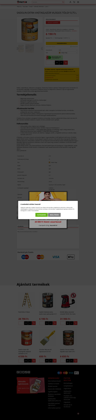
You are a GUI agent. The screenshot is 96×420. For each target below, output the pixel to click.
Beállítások (54, 215)
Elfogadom (41, 215)
